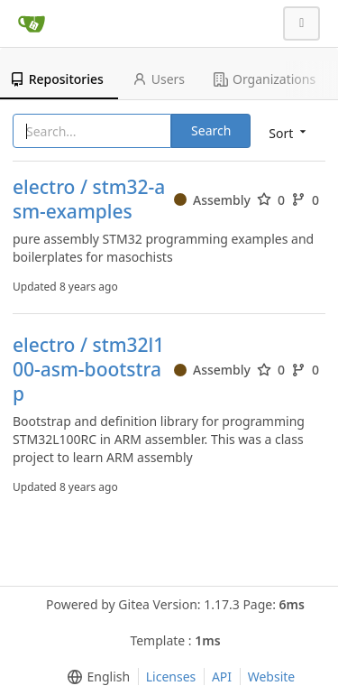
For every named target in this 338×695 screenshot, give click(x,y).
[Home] (31, 23)
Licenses (171, 676)
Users (158, 79)
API (222, 676)
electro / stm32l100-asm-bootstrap (88, 369)
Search (211, 130)
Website (272, 676)
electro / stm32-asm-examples (89, 199)
